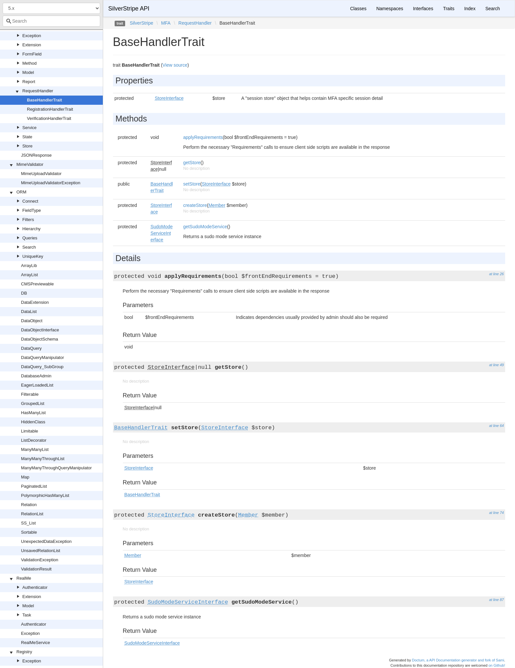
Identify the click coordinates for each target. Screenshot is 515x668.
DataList (29, 311)
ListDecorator (33, 440)
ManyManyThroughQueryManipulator (56, 467)
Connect (30, 201)
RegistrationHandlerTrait (50, 109)
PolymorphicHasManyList (45, 495)
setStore (191, 184)
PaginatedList (34, 486)
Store (27, 146)
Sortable (29, 532)
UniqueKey (32, 256)
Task (26, 614)
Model (28, 72)
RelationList (32, 513)
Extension (31, 44)
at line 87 (496, 600)
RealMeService (35, 642)
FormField (32, 54)
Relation (29, 504)
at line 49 (496, 365)
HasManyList (33, 412)
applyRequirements (203, 137)
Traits (448, 8)
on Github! (496, 665)
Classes (358, 8)
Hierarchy (31, 228)
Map (25, 477)
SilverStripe (141, 23)
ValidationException (39, 559)
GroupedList (32, 403)
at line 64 (496, 426)
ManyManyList (35, 449)
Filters (28, 219)
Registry (24, 651)
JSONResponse (36, 155)
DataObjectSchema (39, 339)
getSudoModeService (205, 226)
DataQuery (31, 348)
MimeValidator (29, 164)
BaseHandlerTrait (44, 100)
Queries (29, 237)
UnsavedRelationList (40, 550)
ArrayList (29, 274)
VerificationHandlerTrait (49, 118)
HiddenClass (33, 421)
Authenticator (35, 587)
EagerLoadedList (37, 385)
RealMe (23, 578)
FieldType (31, 210)
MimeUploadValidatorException (50, 182)
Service (29, 127)
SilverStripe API (128, 8)
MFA (165, 23)
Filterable (29, 394)
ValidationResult (36, 569)
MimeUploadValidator (41, 173)
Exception (31, 35)
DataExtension (35, 302)
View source (175, 65)
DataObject (31, 320)
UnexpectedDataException (46, 541)
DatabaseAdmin (36, 375)
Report (28, 81)
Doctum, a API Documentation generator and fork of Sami (458, 660)
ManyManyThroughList (42, 458)
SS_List (28, 523)
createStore (195, 205)
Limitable (29, 431)
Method (29, 63)
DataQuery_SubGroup (42, 366)
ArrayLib (29, 265)
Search (29, 247)
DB (24, 293)
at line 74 (496, 513)
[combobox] (51, 21)
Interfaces (423, 8)
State (27, 136)
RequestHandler (37, 90)
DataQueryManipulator (42, 357)
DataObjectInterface (40, 329)
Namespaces (389, 8)
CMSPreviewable (37, 283)
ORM (21, 191)
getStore (192, 162)
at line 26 (496, 274)
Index (469, 8)
